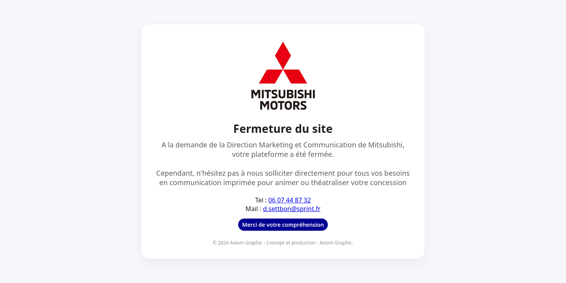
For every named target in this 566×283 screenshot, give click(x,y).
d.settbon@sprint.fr (291, 208)
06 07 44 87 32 (289, 200)
